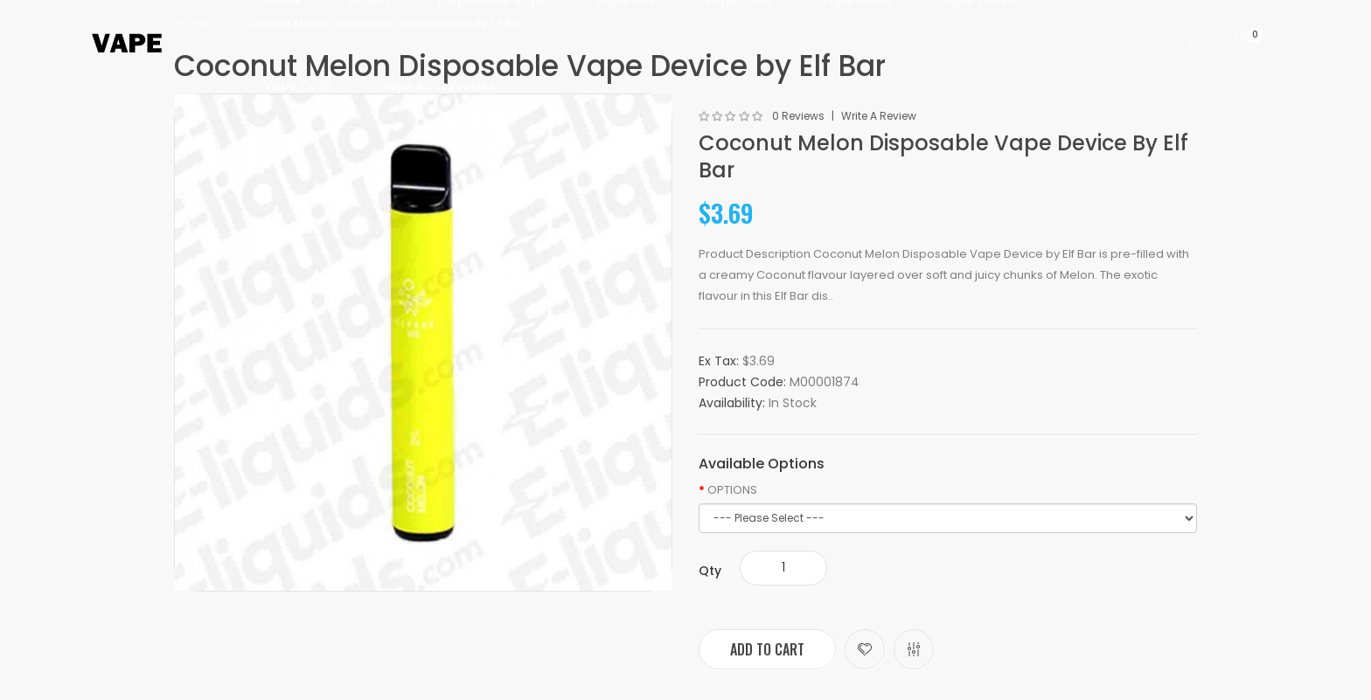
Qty (710, 570)
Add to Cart (767, 649)
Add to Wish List (865, 649)
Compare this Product (914, 649)
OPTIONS (732, 490)
